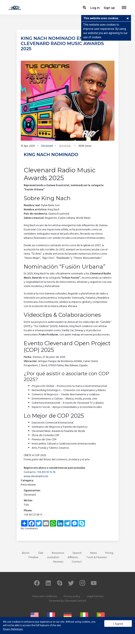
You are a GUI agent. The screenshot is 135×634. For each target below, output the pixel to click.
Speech (77, 553)
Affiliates (73, 557)
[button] (127, 18)
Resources (58, 553)
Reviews (58, 562)
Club (40, 553)
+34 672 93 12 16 (46, 472)
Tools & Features (97, 557)
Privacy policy (72, 596)
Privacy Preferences (13, 629)
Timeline (33, 557)
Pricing (109, 553)
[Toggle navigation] (124, 8)
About (26, 553)
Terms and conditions (44, 596)
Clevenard (47, 146)
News (93, 553)
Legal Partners (95, 596)
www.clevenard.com (36, 476)
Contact (77, 562)
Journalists (53, 557)
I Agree (118, 624)
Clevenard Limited (75, 601)
